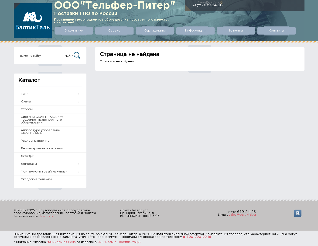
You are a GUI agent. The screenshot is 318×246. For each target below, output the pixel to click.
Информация (195, 30)
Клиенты (236, 30)
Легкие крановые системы (42, 148)
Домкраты (29, 164)
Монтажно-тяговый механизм (44, 171)
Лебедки (27, 156)
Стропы (27, 109)
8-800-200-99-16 (197, 237)
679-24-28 (207, 5)
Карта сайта (46, 216)
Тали (24, 94)
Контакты (276, 30)
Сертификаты (155, 30)
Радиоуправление (35, 141)
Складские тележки (36, 179)
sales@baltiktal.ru (242, 215)
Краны (26, 101)
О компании (74, 30)
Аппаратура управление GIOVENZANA (40, 131)
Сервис (114, 30)
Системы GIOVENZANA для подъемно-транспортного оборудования (42, 120)
